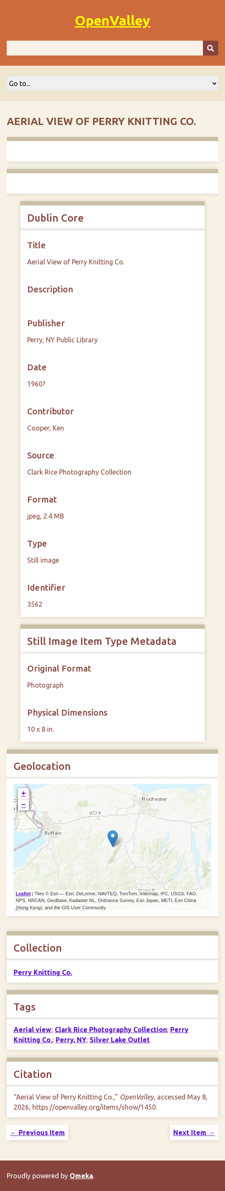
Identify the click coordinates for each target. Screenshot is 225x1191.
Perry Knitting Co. (43, 972)
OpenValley (112, 20)
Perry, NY (71, 1040)
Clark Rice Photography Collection (111, 1029)
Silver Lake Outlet (120, 1040)
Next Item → (194, 1132)
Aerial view (32, 1029)
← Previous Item (37, 1132)
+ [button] (23, 793)
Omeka (81, 1176)
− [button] (23, 805)
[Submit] (210, 48)
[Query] (112, 48)
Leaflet (23, 893)
